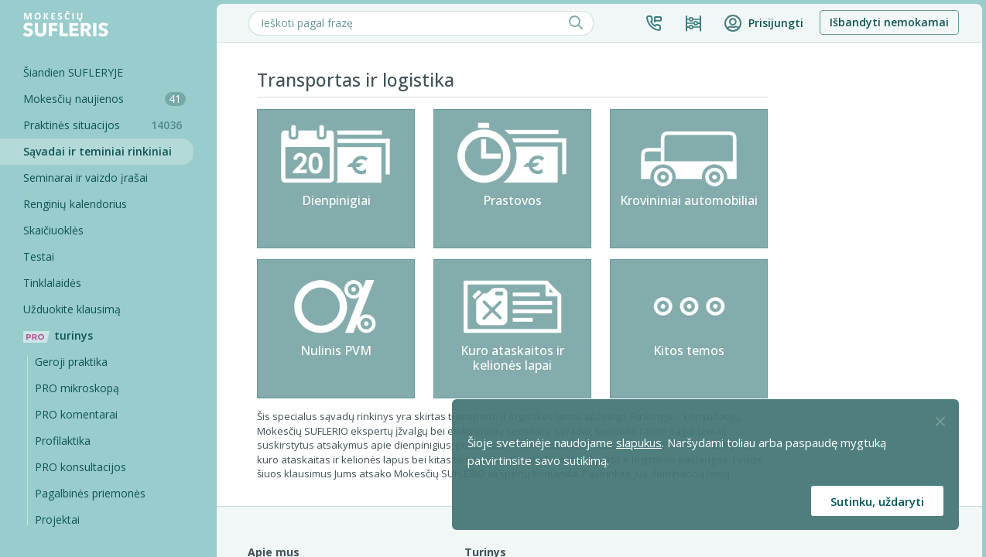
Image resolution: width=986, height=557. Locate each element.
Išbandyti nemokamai (889, 22)
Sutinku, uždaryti (877, 501)
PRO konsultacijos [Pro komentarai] (80, 467)
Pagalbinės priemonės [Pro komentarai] (90, 493)
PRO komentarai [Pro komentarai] (76, 414)
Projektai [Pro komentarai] (57, 519)
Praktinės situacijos (108, 125)
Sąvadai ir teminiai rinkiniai (97, 151)
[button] (654, 23)
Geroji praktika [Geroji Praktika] (71, 361)
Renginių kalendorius (75, 203)
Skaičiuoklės (53, 230)
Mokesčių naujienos (104, 98)
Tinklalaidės (52, 282)
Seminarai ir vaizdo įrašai (85, 177)
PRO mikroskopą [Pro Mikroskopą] (77, 388)
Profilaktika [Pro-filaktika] (63, 440)
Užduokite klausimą (72, 309)
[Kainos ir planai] (693, 23)
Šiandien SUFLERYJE (73, 72)
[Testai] (96, 257)
